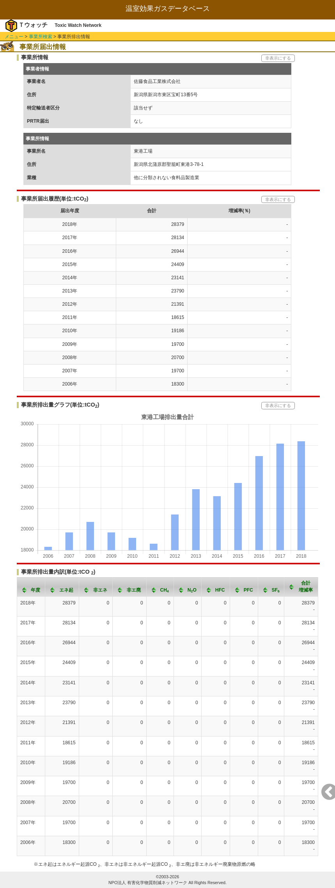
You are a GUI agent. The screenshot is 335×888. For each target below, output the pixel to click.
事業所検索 (40, 36)
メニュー (14, 36)
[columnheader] (31, 587)
